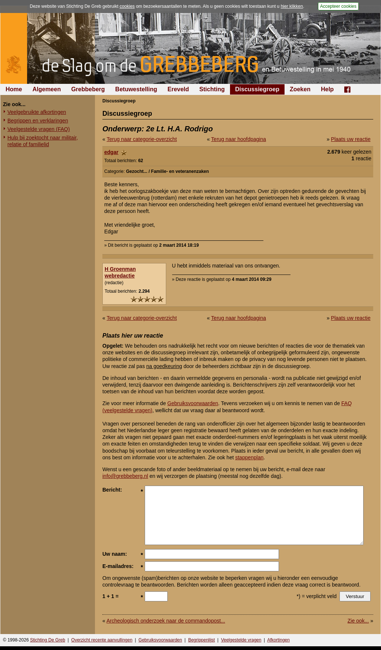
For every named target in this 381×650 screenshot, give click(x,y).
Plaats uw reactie (351, 139)
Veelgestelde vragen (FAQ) (38, 129)
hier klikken (292, 6)
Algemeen (46, 89)
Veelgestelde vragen (241, 640)
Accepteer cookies (338, 6)
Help (327, 89)
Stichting (211, 89)
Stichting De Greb (47, 640)
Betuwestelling (136, 89)
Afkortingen (278, 640)
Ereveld (178, 89)
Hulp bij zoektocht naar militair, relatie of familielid (42, 141)
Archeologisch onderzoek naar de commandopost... (165, 621)
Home (14, 89)
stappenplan (249, 457)
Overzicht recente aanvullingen (101, 640)
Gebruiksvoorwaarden (192, 403)
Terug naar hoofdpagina (238, 139)
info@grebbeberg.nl (125, 476)
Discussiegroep (257, 89)
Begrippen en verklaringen (37, 121)
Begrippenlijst (201, 640)
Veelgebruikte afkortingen (36, 112)
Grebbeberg (88, 89)
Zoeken (300, 89)
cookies (127, 6)
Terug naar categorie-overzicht (141, 139)
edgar (111, 152)
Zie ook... (358, 621)
